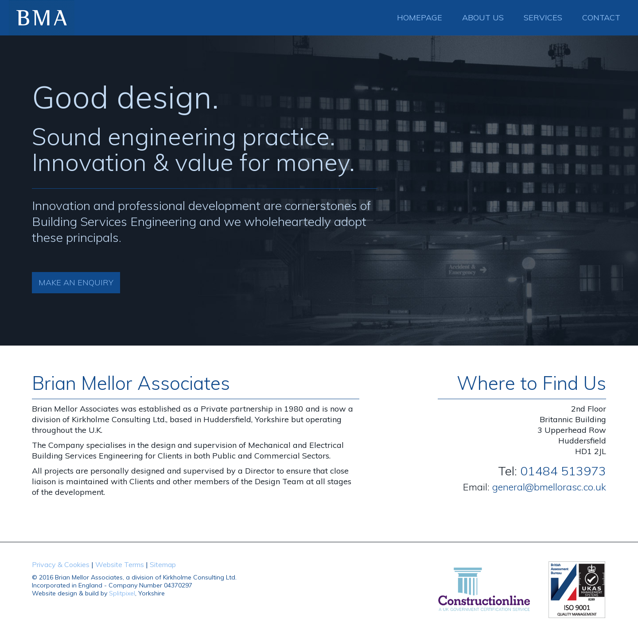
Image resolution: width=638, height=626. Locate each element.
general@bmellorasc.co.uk (549, 487)
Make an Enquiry (76, 282)
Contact (601, 17)
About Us (483, 17)
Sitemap (163, 564)
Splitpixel (122, 593)
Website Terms (119, 564)
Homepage (419, 17)
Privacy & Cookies (60, 564)
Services (543, 17)
